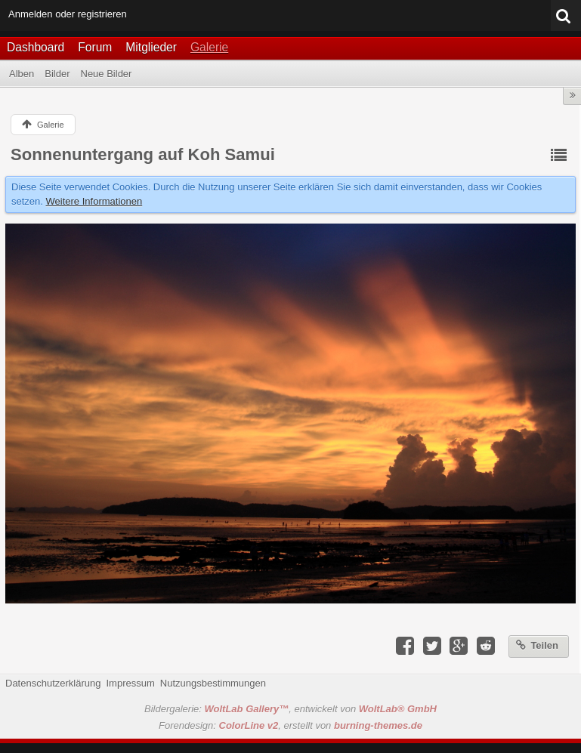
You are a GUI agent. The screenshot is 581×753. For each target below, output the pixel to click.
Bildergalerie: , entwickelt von (290, 708)
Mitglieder (151, 47)
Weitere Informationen (94, 201)
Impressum (130, 683)
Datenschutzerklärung (52, 683)
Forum (95, 47)
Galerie (209, 47)
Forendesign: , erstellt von (290, 725)
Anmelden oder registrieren (67, 14)
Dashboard (35, 47)
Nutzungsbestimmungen (213, 683)
